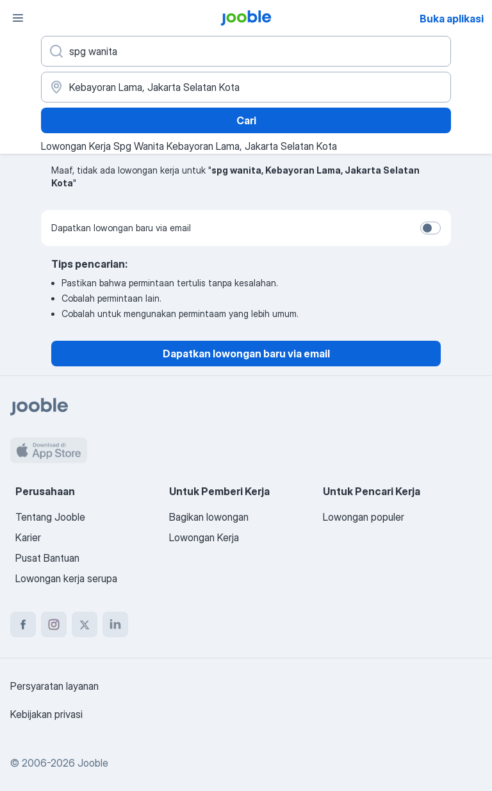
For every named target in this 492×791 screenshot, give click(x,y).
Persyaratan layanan (54, 686)
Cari (246, 120)
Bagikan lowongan (209, 516)
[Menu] (18, 18)
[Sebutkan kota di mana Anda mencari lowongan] (246, 87)
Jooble (93, 762)
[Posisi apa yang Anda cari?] (246, 51)
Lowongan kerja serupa (66, 578)
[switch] (430, 228)
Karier (28, 537)
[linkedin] (115, 624)
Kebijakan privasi (46, 714)
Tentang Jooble (50, 516)
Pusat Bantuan (47, 557)
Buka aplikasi (452, 18)
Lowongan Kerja (204, 537)
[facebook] (23, 624)
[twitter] (84, 624)
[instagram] (54, 624)
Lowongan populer (363, 516)
